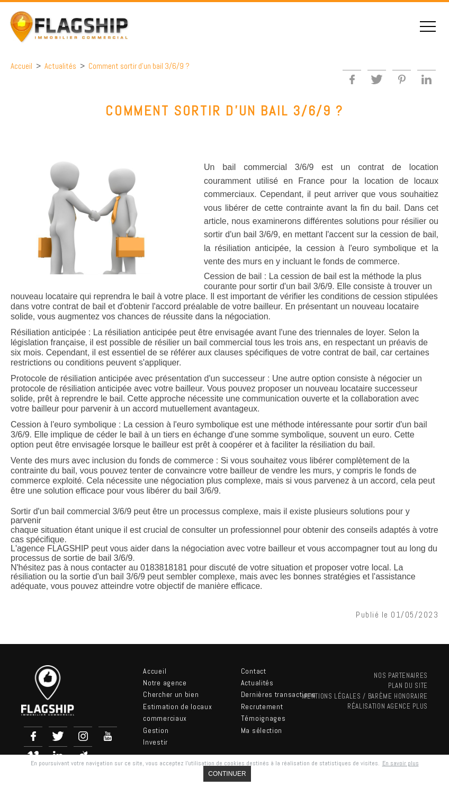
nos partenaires (401, 675)
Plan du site (408, 685)
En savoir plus (400, 763)
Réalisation (387, 706)
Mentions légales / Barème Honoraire (365, 696)
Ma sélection (261, 730)
